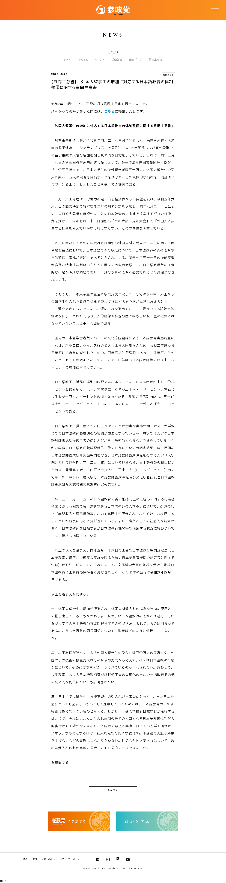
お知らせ (83, 59)
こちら (109, 111)
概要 (25, 859)
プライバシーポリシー (71, 859)
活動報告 (117, 59)
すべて (67, 59)
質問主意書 (155, 59)
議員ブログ (135, 59)
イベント (100, 59)
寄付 (34, 859)
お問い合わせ (49, 859)
